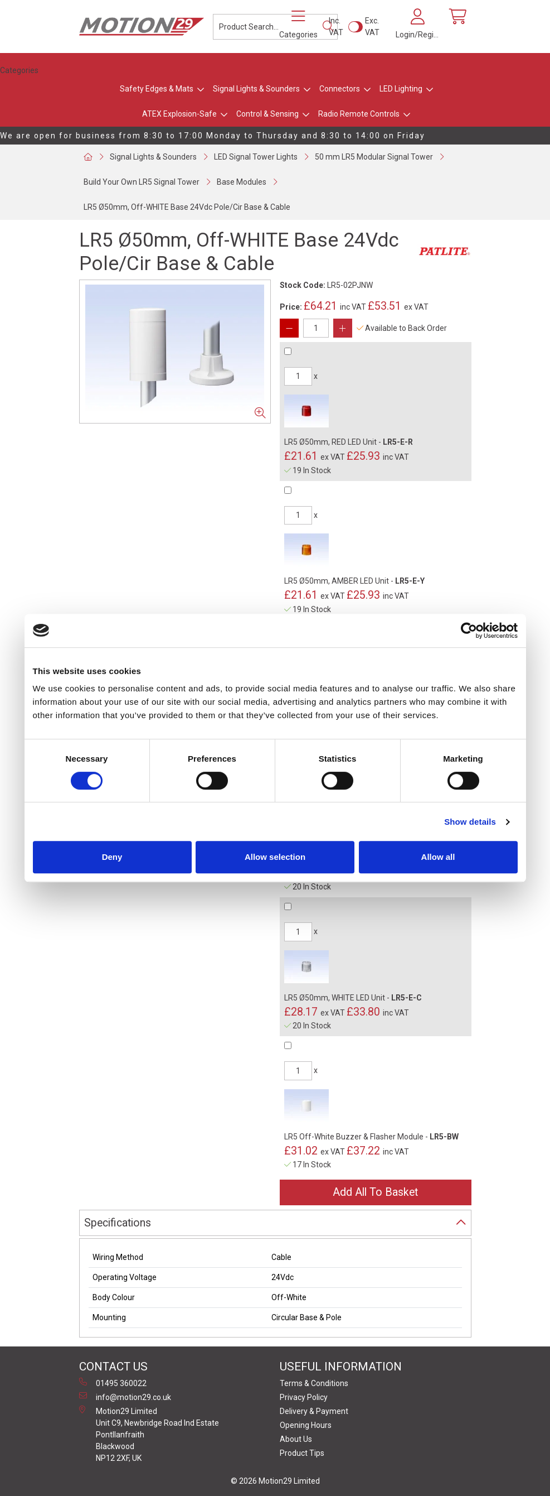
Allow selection (275, 857)
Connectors (339, 88)
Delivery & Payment (314, 1411)
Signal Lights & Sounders (256, 88)
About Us (296, 1439)
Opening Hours (306, 1425)
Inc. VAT (336, 26)
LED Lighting (400, 88)
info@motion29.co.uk (125, 1397)
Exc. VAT (372, 26)
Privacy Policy (304, 1397)
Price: (291, 306)
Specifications (117, 1222)
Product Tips (302, 1453)
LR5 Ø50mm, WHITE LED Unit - (353, 997)
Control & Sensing (267, 113)
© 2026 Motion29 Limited (275, 1480)
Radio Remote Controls (359, 113)
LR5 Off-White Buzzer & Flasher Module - (371, 1136)
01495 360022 (113, 1383)
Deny (112, 857)
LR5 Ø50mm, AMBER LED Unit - (354, 580)
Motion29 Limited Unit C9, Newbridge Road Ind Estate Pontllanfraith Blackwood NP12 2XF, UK (149, 1434)
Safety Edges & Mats (156, 88)
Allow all (438, 857)
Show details (470, 821)
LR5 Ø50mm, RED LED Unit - (348, 441)
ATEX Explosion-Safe (179, 113)
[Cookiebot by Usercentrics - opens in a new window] (469, 630)
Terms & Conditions (314, 1383)
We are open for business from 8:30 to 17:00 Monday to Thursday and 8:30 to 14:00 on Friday (212, 135)
